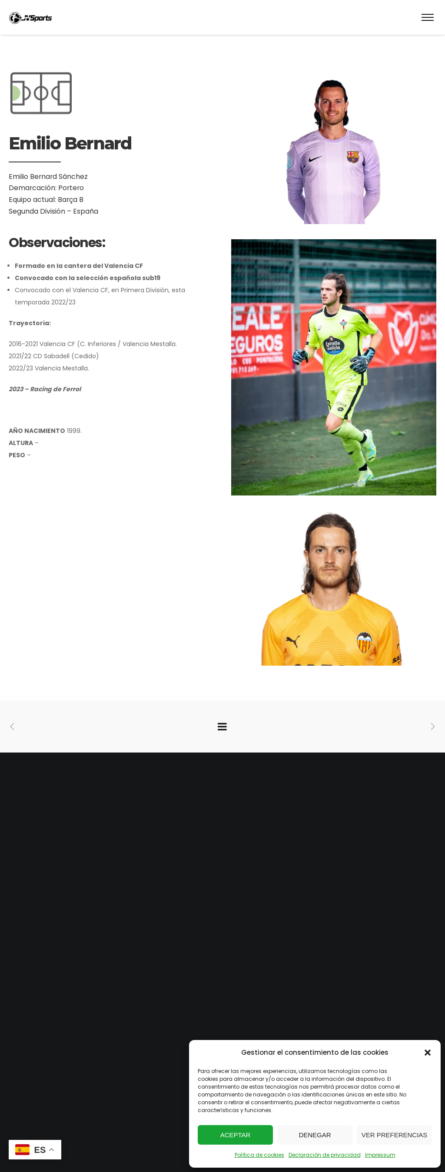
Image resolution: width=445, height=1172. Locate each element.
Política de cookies (259, 1155)
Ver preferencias (395, 1135)
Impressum (380, 1155)
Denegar (315, 1135)
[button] (427, 1052)
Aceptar (235, 1135)
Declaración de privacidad (325, 1155)
